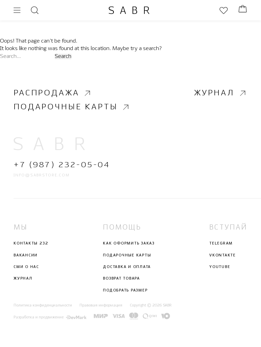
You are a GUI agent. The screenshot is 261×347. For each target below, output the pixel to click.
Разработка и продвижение (50, 317)
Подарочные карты (72, 107)
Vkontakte (222, 255)
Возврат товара (121, 279)
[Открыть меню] (17, 10)
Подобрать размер (125, 290)
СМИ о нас (26, 267)
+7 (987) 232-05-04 (62, 165)
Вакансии (26, 255)
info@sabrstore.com (42, 175)
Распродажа (53, 93)
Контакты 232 (31, 244)
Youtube (219, 267)
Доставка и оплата (127, 267)
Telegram (221, 244)
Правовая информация (101, 305)
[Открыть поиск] (34, 10)
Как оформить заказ (129, 244)
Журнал (220, 93)
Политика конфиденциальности (43, 305)
